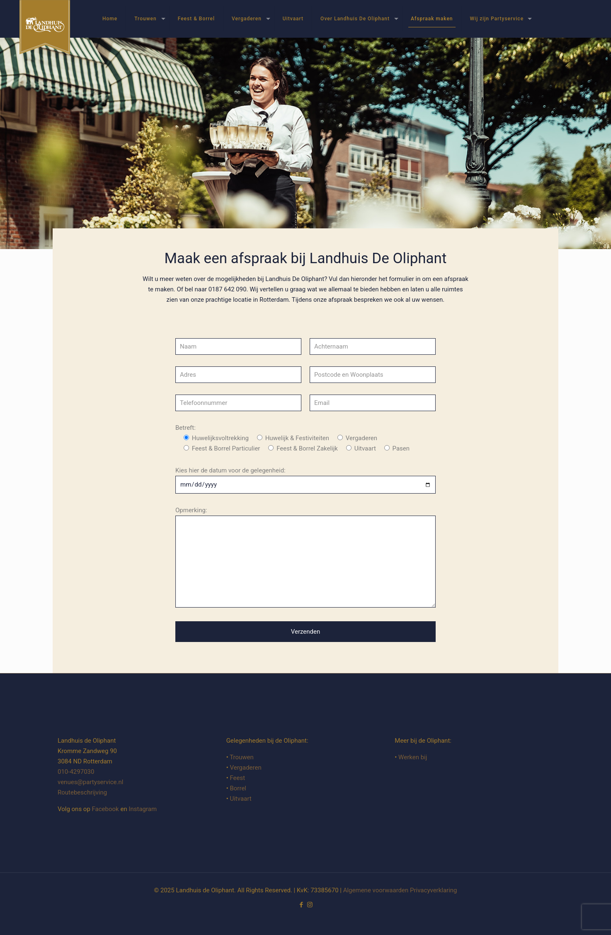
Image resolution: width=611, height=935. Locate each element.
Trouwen (242, 757)
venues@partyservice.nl (90, 782)
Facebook (105, 809)
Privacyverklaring (433, 890)
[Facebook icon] (301, 904)
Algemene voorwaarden (376, 890)
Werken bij (412, 757)
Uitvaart (240, 798)
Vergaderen (245, 767)
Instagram (143, 809)
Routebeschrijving (82, 792)
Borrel (238, 788)
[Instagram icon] (310, 904)
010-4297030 (76, 771)
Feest (237, 778)
